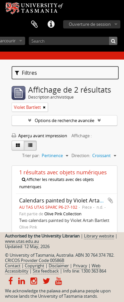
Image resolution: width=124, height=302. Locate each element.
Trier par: (31, 155)
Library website (99, 236)
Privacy (80, 266)
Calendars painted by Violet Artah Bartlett (71, 200)
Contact (13, 266)
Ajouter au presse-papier (110, 200)
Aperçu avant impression (39, 136)
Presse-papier (34, 24)
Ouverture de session (90, 24)
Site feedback (46, 271)
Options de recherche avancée (64, 120)
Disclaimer (59, 266)
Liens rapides (51, 24)
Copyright (34, 266)
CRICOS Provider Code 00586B (34, 260)
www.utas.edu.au (22, 241)
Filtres (26, 72)
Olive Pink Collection (62, 213)
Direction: (80, 155)
